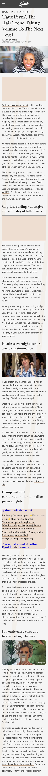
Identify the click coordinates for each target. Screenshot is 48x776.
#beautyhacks (36, 532)
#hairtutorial (17, 518)
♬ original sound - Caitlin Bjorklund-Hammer (19, 545)
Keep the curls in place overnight (18, 764)
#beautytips (22, 532)
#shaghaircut (28, 522)
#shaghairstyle (9, 525)
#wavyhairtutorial (11, 528)
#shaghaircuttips (10, 538)
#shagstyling (26, 538)
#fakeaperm (8, 535)
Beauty (5, 12)
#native (21, 525)
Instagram (41, 375)
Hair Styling (22, 12)
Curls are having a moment (15, 105)
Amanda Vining (11, 40)
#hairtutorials (28, 528)
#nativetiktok (9, 532)
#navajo (29, 518)
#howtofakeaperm (11, 522)
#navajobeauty (33, 525)
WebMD (5, 192)
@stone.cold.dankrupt (17, 510)
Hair (13, 12)
